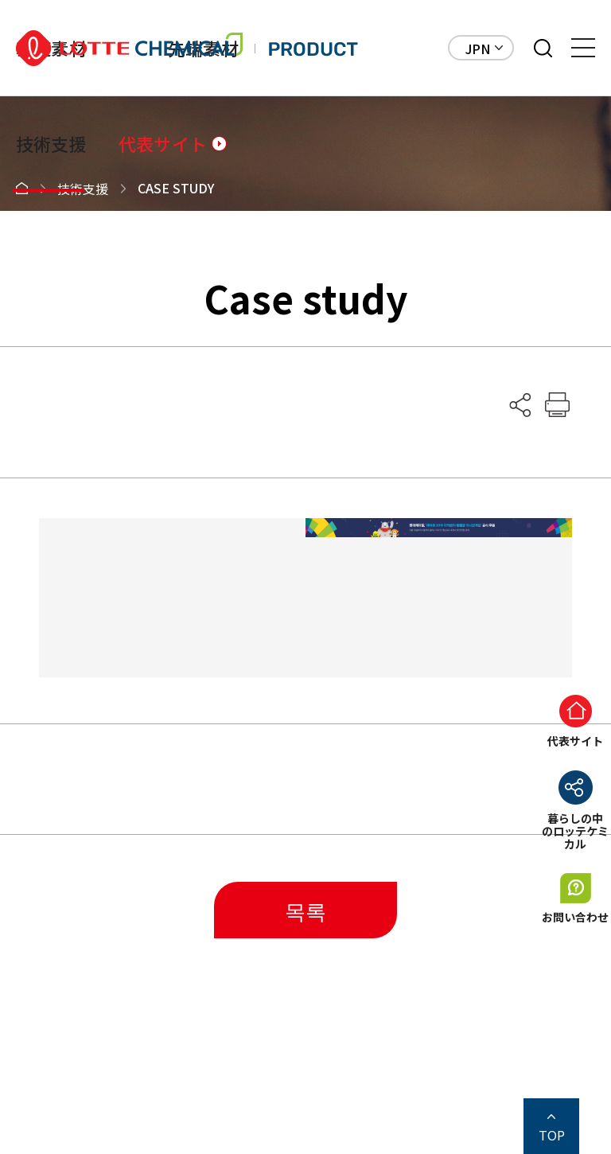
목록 (305, 910)
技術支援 (51, 143)
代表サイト (163, 143)
